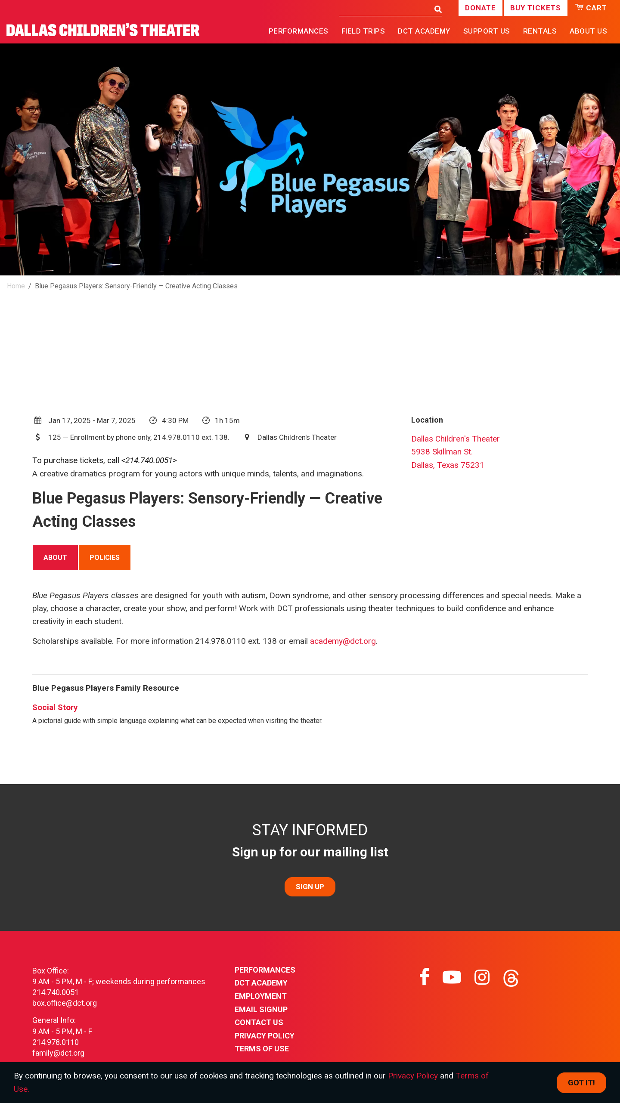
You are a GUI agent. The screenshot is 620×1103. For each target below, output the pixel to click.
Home (16, 286)
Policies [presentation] (105, 557)
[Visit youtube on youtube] (452, 977)
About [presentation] (55, 557)
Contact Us (259, 1022)
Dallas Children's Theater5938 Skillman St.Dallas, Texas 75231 (455, 452)
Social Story (55, 707)
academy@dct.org (343, 641)
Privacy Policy (264, 1035)
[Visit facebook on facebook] (424, 977)
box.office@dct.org (64, 1002)
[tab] (55, 557)
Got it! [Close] (581, 1082)
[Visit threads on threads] (511, 977)
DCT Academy (424, 31)
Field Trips (363, 31)
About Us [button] (588, 31)
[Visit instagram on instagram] (482, 977)
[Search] (384, 8)
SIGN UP (310, 886)
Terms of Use (262, 1048)
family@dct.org (58, 1052)
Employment (261, 996)
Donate (480, 7)
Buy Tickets (535, 7)
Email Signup (261, 1009)
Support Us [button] (486, 31)
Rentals (540, 31)
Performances (265, 969)
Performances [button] (299, 31)
